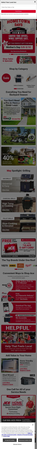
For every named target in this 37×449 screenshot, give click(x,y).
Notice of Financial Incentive (10, 434)
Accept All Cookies (9, 440)
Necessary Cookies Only (25, 440)
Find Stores (18, 11)
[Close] (33, 425)
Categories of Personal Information (25, 434)
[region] (17, 436)
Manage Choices (17, 444)
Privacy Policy (6, 436)
